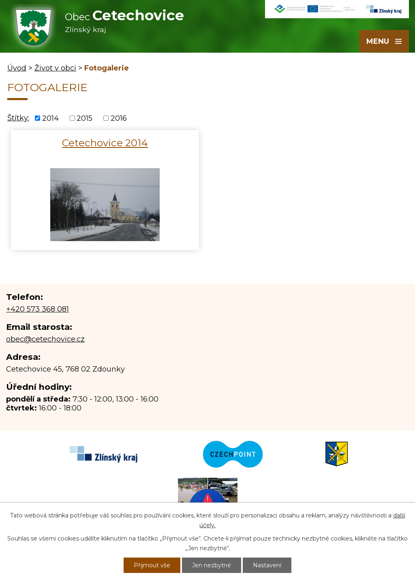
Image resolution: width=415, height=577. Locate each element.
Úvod (16, 68)
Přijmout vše (152, 565)
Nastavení (267, 565)
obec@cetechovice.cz (45, 339)
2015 (84, 118)
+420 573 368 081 (37, 309)
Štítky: (18, 117)
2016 (119, 118)
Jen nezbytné (211, 565)
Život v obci (55, 68)
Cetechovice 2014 (105, 143)
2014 (50, 118)
